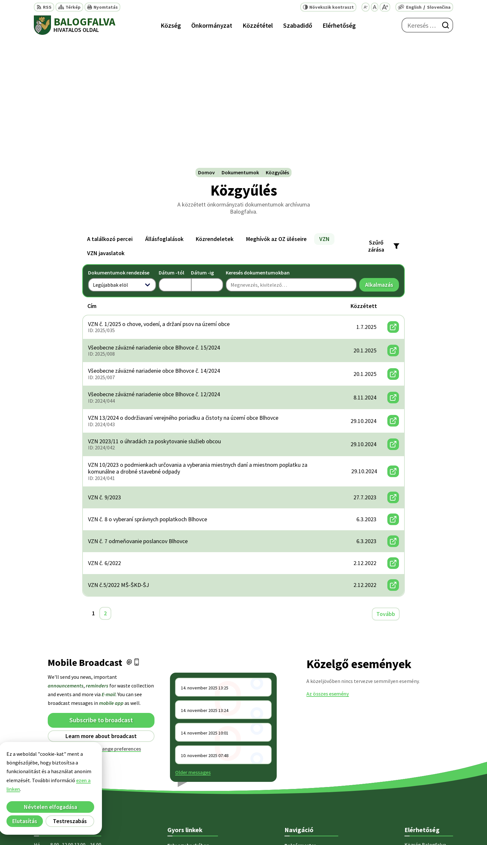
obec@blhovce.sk (424, 784)
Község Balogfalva (365, 827)
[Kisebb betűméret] (366, 7)
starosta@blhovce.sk (428, 792)
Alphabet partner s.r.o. (275, 827)
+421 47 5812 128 (422, 761)
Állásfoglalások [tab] (164, 111)
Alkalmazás (382, 158)
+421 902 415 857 (422, 776)
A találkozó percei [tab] (110, 111)
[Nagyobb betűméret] (385, 7)
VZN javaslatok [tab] (105, 125)
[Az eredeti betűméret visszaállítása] (374, 7)
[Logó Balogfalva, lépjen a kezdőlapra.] (74, 25)
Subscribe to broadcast (101, 592)
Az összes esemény (327, 565)
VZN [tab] (324, 111)
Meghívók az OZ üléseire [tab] (276, 111)
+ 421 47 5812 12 (422, 768)
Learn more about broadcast (101, 608)
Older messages (193, 644)
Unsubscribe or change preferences (101, 621)
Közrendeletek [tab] (215, 111)
